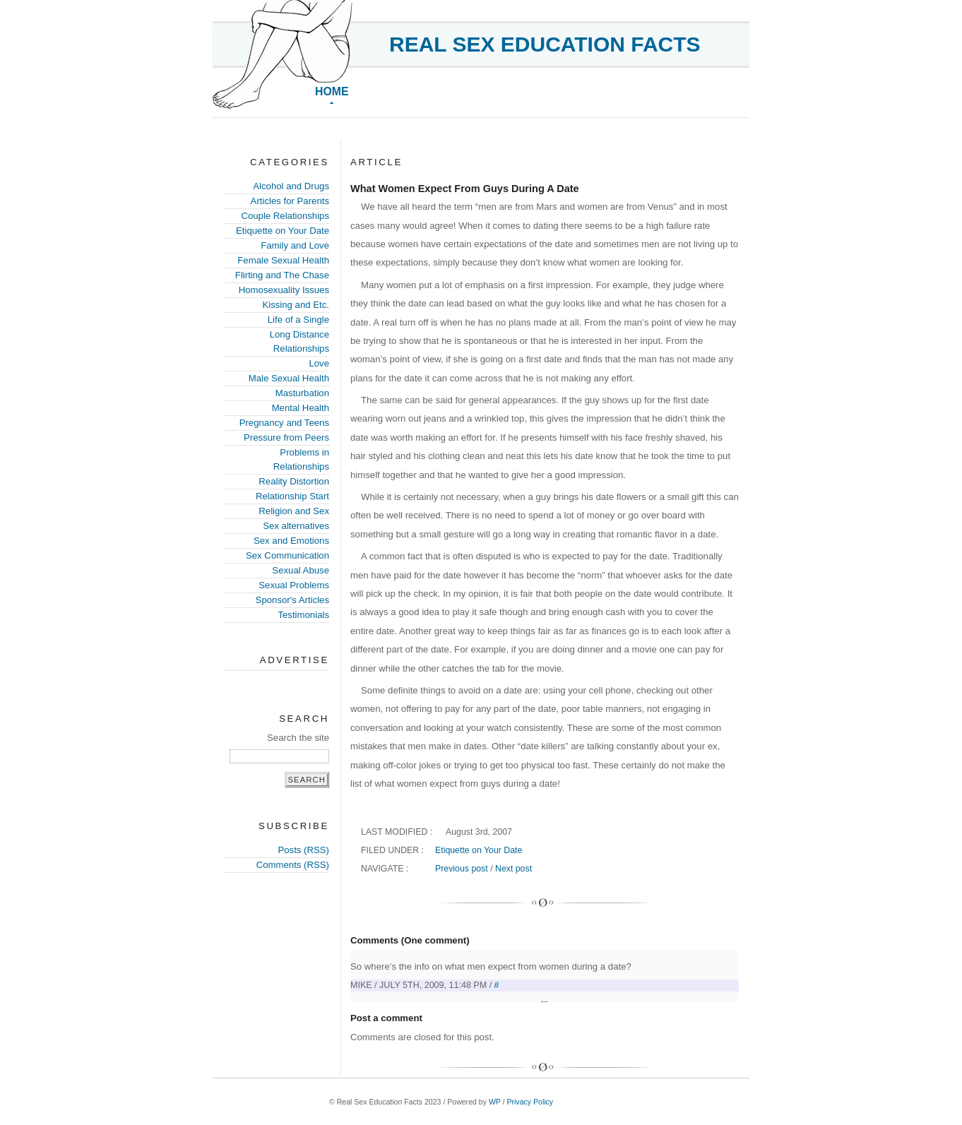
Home (332, 91)
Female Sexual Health (283, 260)
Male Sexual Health (289, 378)
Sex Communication (287, 555)
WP (495, 1101)
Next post (513, 869)
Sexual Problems (294, 585)
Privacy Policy (529, 1101)
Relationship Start (292, 496)
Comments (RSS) (292, 864)
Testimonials (303, 614)
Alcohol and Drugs (291, 186)
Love (319, 363)
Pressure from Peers (286, 437)
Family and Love (295, 245)
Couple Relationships (285, 215)
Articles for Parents (290, 201)
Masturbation (302, 393)
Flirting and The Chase (282, 275)
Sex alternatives (296, 525)
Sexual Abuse (300, 570)
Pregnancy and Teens (284, 422)
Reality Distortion (294, 481)
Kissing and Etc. (295, 304)
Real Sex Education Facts (545, 44)
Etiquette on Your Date (282, 230)
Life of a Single (298, 319)
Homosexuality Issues (284, 290)
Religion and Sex (294, 511)
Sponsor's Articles (292, 600)
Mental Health (300, 408)
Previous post (461, 869)
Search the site (298, 737)
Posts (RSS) (303, 850)
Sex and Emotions (291, 540)
